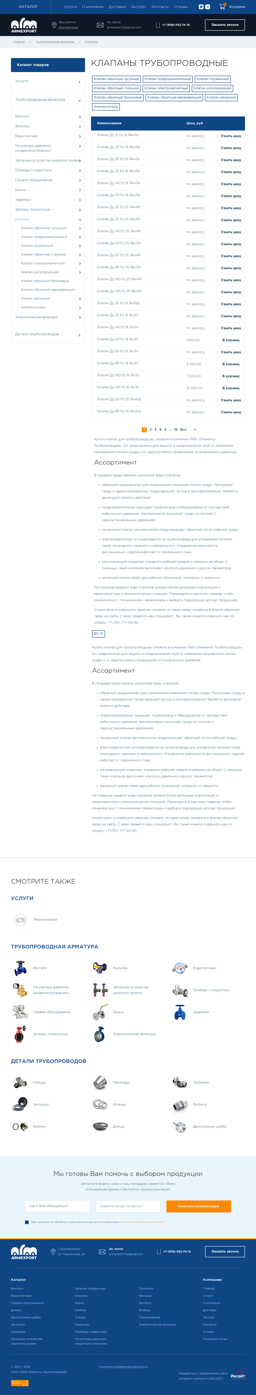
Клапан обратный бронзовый (45, 281)
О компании (93, 7)
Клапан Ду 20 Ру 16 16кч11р (118, 147)
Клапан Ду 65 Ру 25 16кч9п (119, 255)
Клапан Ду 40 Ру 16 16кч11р (118, 183)
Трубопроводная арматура (55, 42)
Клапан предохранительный (44, 237)
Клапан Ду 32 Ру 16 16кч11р (118, 171)
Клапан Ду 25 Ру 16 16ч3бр (118, 303)
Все (183, 429)
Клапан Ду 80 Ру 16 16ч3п (117, 363)
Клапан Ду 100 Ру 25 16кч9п (119, 279)
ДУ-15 (98, 633)
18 (175, 429)
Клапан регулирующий (40, 272)
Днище (16, 1310)
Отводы (80, 1317)
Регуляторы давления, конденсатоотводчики (48, 148)
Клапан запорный (35, 298)
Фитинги (145, 1303)
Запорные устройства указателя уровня (48, 160)
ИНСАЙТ (216, 1379)
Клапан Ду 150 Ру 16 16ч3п (118, 387)
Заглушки (18, 1325)
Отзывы (181, 7)
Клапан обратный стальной (43, 254)
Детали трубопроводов (47, 334)
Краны (48, 190)
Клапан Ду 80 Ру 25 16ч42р (119, 411)
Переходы (82, 1325)
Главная (19, 42)
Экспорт (138, 7)
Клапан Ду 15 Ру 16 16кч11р (118, 135)
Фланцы (144, 1310)
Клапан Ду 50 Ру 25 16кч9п (119, 243)
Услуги (70, 7)
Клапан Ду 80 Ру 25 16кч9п (119, 267)
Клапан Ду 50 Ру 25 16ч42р (119, 399)
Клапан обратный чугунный (43, 228)
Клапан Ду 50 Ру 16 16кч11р (118, 195)
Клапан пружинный (37, 245)
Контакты (160, 7)
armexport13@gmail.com (124, 27)
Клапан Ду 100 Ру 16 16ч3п (118, 375)
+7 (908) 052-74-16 (176, 25)
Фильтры (48, 126)
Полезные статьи (215, 1339)
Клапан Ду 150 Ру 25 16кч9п (119, 291)
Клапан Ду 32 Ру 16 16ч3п (117, 315)
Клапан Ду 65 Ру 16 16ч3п (117, 351)
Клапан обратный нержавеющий (48, 289)
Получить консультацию (198, 1206)
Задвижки (48, 199)
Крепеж (80, 1310)
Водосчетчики (48, 136)
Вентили (48, 116)
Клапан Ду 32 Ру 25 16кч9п (118, 219)
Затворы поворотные (48, 209)
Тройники (146, 1289)
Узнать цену (231, 136)
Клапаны (91, 42)
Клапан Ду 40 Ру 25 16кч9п (119, 231)
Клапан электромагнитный (43, 263)
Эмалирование (149, 1317)
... (170, 429)
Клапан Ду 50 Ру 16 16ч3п (117, 339)
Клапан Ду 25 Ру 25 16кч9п (118, 207)
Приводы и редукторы (48, 170)
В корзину (231, 340)
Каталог (28, 7)
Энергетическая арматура (48, 317)
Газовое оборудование (48, 180)
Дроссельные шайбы (26, 1317)
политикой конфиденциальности (143, 1222)
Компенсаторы (33, 307)
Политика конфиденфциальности (123, 1367)
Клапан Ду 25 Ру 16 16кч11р (118, 159)
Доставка (117, 7)
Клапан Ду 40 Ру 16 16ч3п (117, 327)
